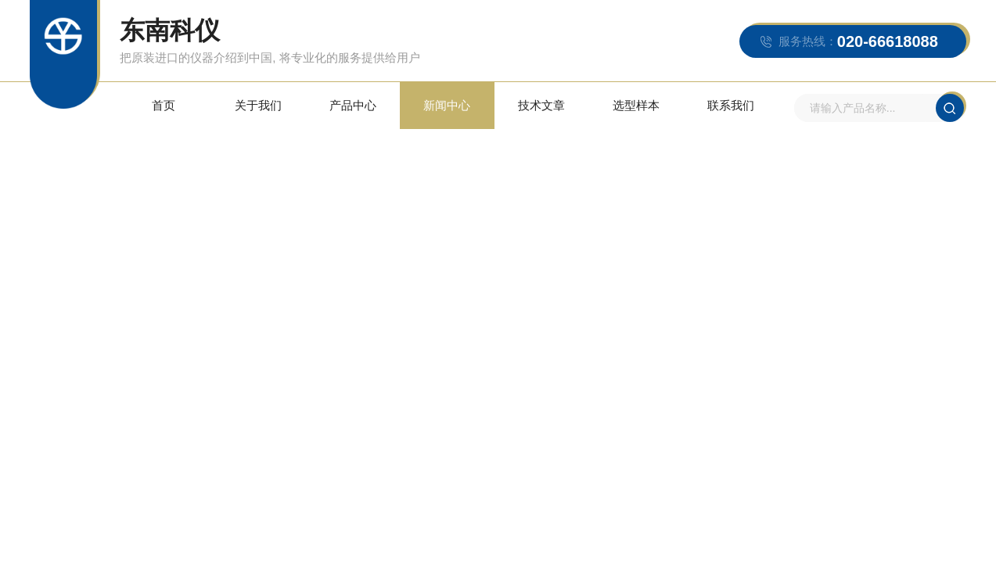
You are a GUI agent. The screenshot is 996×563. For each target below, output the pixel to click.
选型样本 (636, 105)
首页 (163, 105)
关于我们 (258, 105)
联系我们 (730, 105)
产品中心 (352, 105)
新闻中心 (446, 105)
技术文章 (541, 105)
